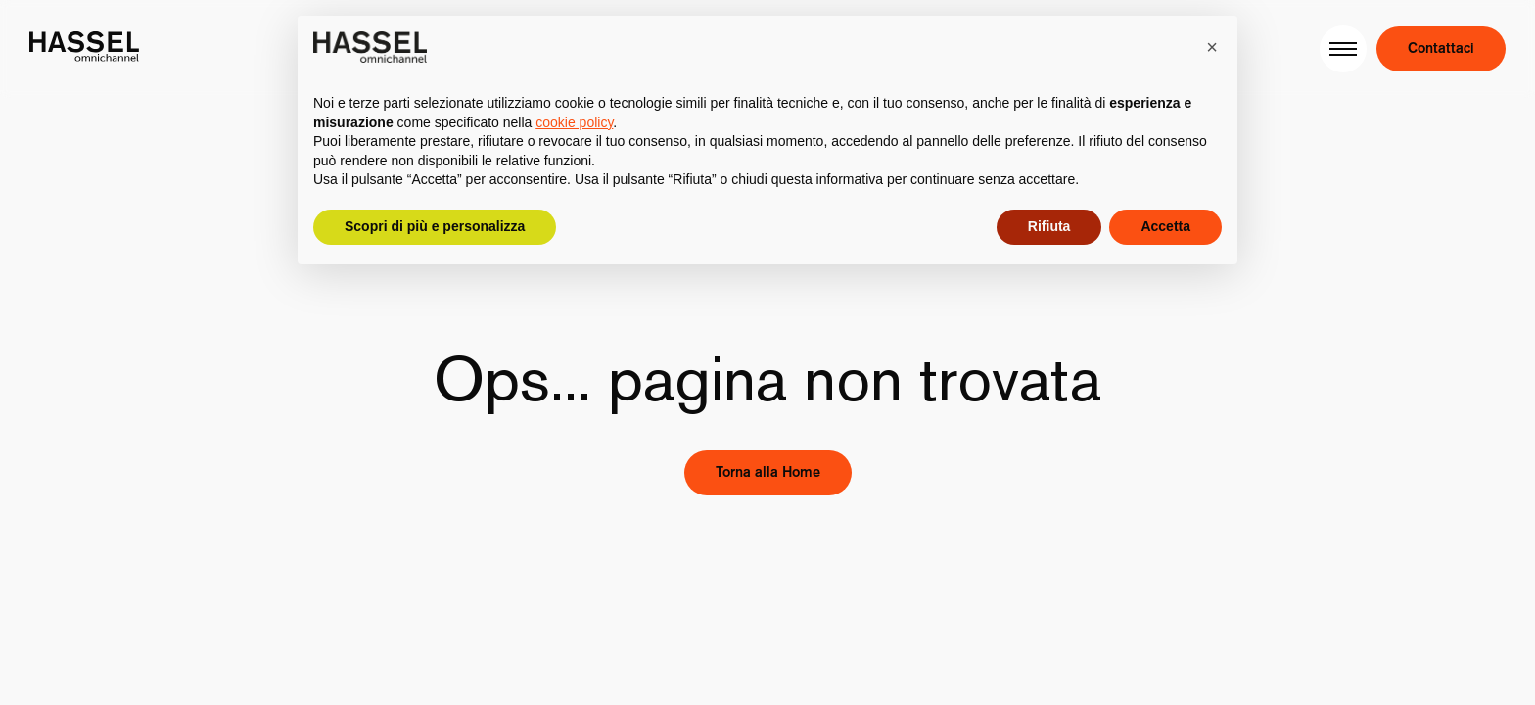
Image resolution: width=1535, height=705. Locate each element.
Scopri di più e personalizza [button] (435, 226)
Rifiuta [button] (1049, 226)
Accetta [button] (1165, 226)
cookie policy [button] (574, 122)
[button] (1212, 47)
